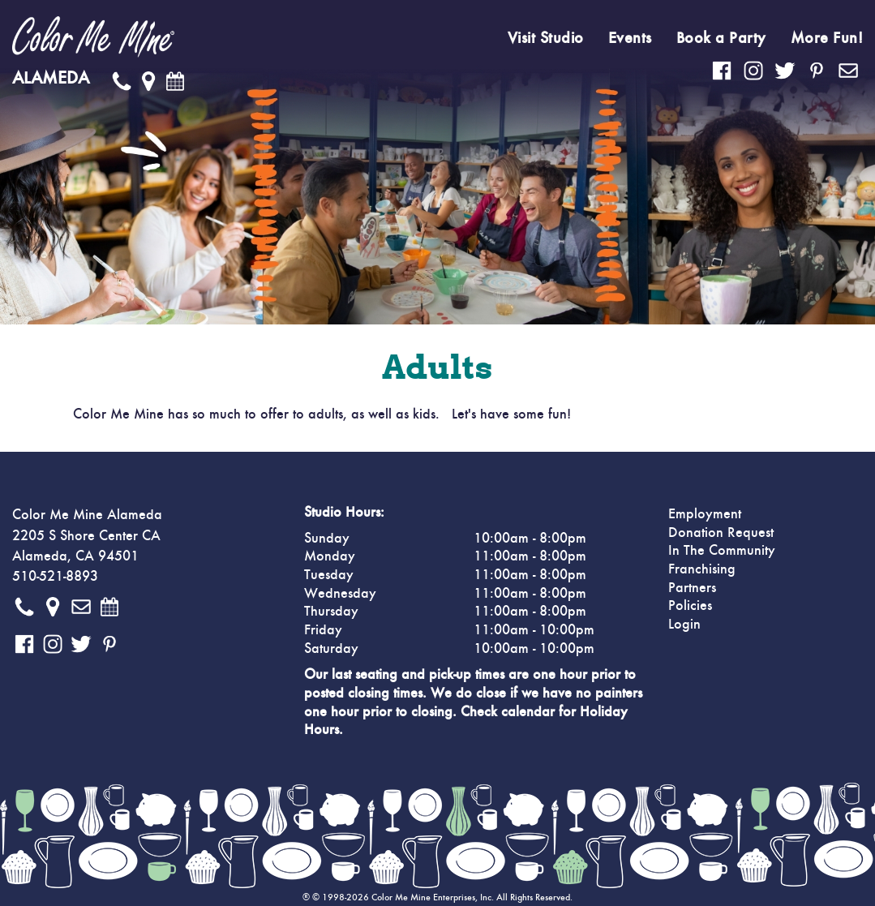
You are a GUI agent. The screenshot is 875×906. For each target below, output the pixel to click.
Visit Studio (546, 38)
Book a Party (721, 38)
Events (630, 38)
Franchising (702, 569)
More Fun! (827, 38)
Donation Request (721, 533)
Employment (704, 514)
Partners (692, 588)
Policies (690, 606)
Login (684, 624)
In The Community (721, 550)
